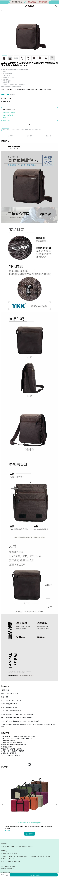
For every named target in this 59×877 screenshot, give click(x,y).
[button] (57, 792)
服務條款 (30, 821)
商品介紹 (10, 136)
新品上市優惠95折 (8, 115)
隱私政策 (24, 821)
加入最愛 (5, 130)
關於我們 (7, 821)
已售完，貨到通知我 (33, 875)
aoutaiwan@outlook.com (8, 854)
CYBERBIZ (43, 870)
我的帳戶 (12, 821)
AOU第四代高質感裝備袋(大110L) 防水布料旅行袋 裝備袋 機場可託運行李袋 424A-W (16, 802)
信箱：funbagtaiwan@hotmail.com (11, 833)
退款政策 (18, 821)
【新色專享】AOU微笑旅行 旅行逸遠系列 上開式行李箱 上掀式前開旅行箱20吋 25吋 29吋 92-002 (41, 802)
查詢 (2, 821)
